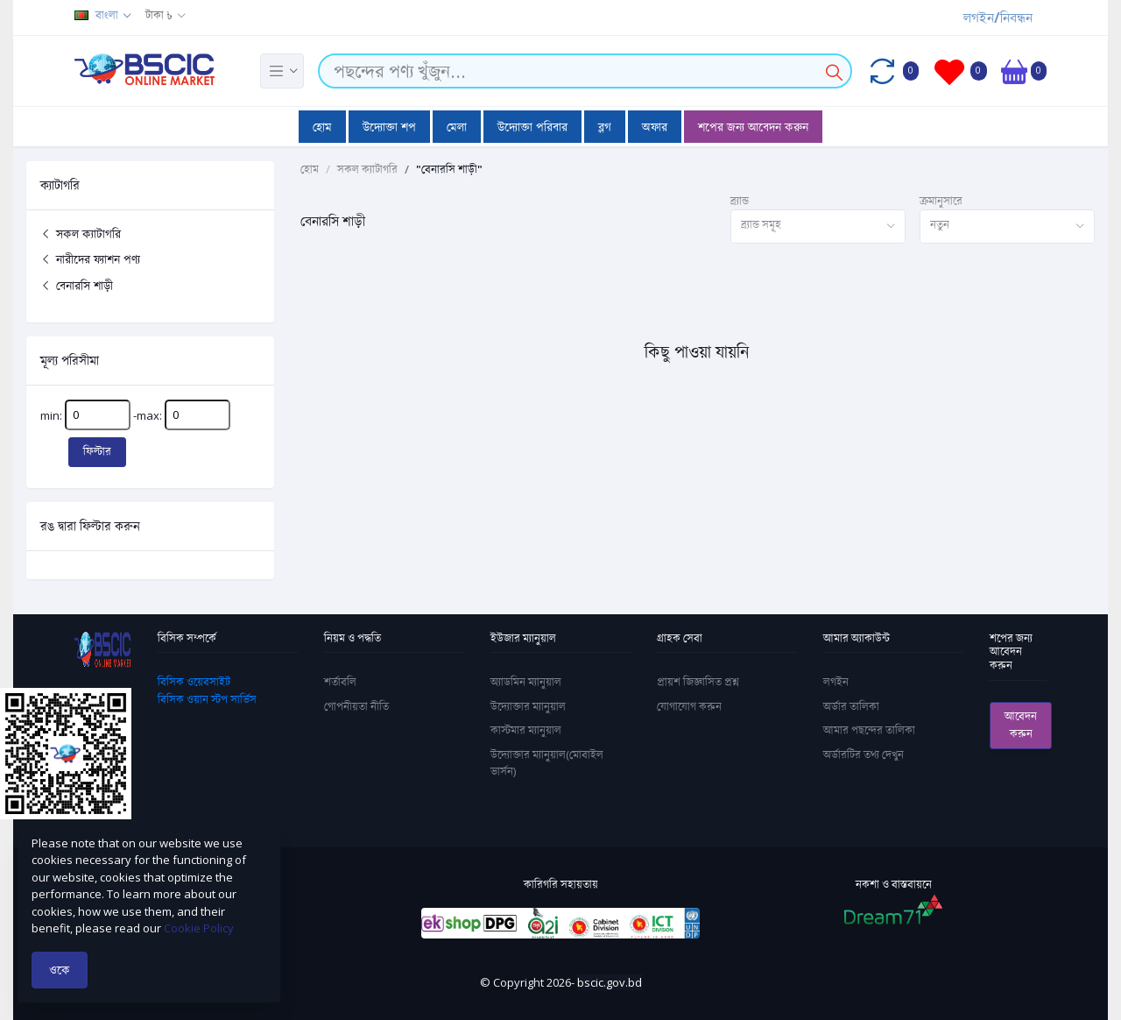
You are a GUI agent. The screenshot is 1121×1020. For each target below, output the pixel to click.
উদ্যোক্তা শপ (389, 126)
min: (85, 415)
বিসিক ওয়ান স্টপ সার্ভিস (207, 699)
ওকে (59, 969)
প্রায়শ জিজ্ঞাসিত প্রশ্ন (698, 682)
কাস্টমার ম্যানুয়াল (525, 730)
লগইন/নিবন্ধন (998, 17)
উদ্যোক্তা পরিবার (532, 126)
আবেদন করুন (1021, 724)
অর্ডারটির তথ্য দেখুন (863, 754)
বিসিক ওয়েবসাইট (194, 682)
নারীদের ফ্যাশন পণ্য (90, 259)
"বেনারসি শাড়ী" (449, 169)
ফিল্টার (97, 451)
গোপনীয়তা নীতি (356, 706)
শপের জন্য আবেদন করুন (753, 126)
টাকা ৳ (159, 15)
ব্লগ (604, 126)
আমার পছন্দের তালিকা (869, 730)
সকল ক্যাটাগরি (80, 233)
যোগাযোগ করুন (689, 706)
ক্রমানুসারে (941, 201)
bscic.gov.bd (609, 982)
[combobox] (818, 226)
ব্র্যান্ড (739, 201)
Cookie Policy (199, 928)
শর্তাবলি (340, 682)
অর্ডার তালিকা (851, 706)
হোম (322, 126)
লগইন (836, 682)
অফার (654, 126)
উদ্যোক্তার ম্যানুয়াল (528, 706)
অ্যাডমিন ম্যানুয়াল (525, 682)
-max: (181, 415)
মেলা (457, 126)
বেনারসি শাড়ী (76, 285)
